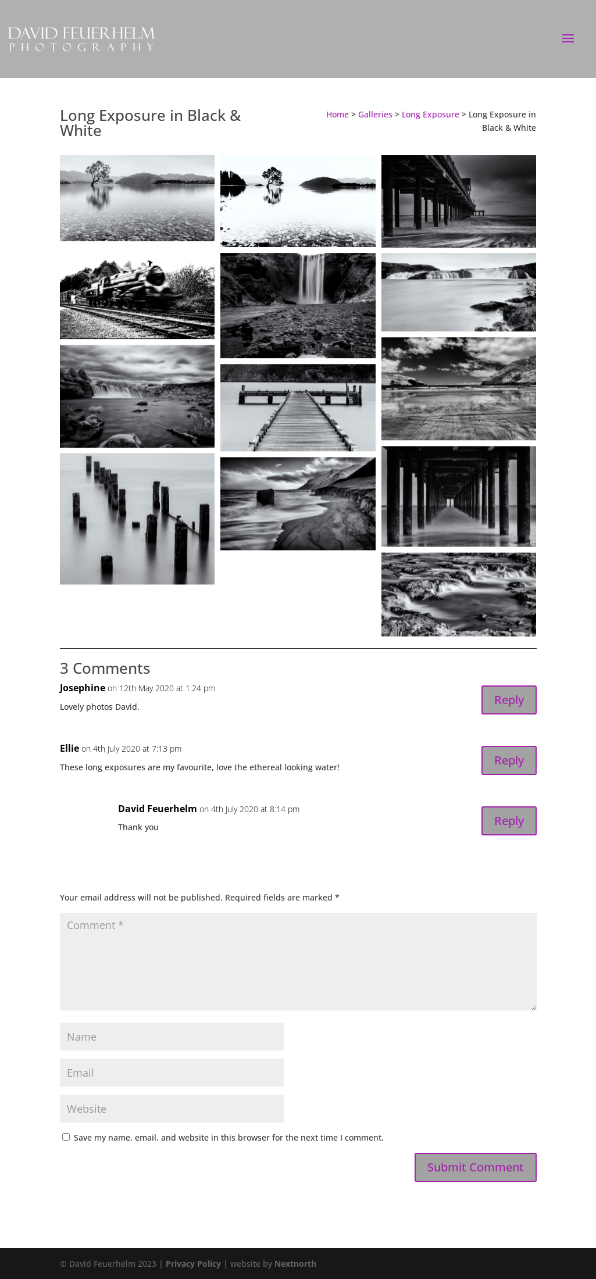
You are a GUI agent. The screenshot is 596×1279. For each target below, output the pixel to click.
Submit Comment (475, 1167)
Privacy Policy (193, 1263)
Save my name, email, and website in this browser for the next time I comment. (229, 1137)
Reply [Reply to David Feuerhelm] (509, 820)
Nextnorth (295, 1263)
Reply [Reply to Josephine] (509, 700)
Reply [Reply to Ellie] (509, 760)
